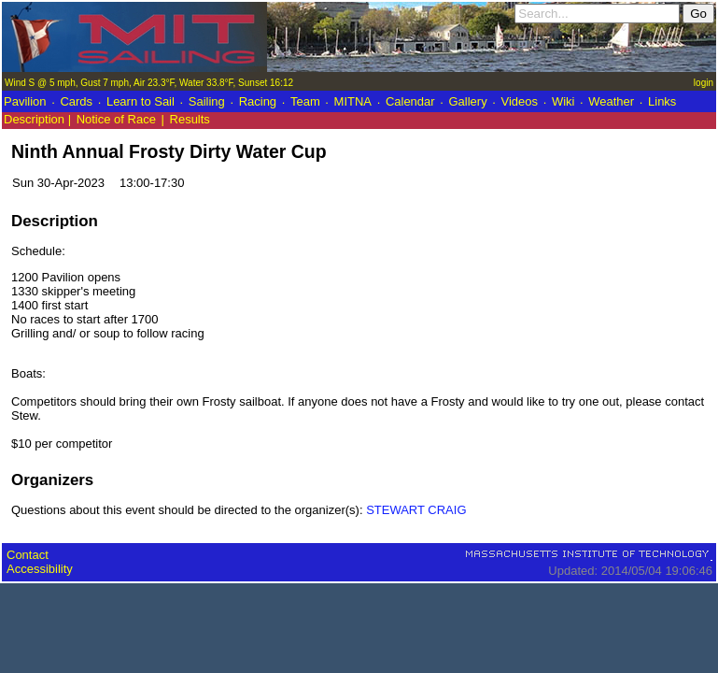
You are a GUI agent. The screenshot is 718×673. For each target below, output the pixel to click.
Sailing (207, 101)
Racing (257, 101)
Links (662, 101)
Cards (76, 101)
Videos (520, 101)
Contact (28, 555)
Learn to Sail (140, 101)
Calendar (410, 101)
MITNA (353, 101)
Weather (611, 101)
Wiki (563, 101)
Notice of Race (116, 119)
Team (305, 101)
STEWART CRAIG (416, 510)
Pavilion (25, 101)
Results (190, 119)
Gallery (467, 101)
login (703, 83)
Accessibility (40, 569)
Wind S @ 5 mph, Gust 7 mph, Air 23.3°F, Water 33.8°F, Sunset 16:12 (149, 83)
